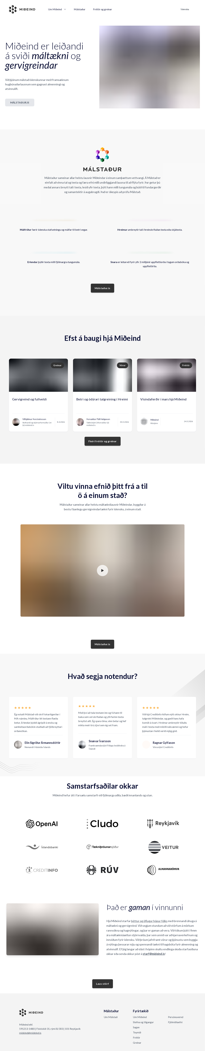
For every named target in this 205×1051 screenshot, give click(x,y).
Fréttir (136, 1037)
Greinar (137, 1042)
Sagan (136, 1027)
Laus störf (102, 983)
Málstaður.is (102, 288)
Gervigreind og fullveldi (29, 399)
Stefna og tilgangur (143, 1022)
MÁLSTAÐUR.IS (19, 102)
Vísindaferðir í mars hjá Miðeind (163, 399)
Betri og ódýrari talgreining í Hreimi (102, 399)
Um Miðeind (57, 9)
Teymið (137, 1032)
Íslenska (185, 9)
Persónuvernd (175, 1016)
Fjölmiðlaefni (175, 1022)
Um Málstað (111, 1016)
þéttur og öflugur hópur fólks (149, 921)
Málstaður (79, 9)
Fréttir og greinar (102, 9)
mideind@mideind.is (30, 1032)
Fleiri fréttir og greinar (102, 441)
